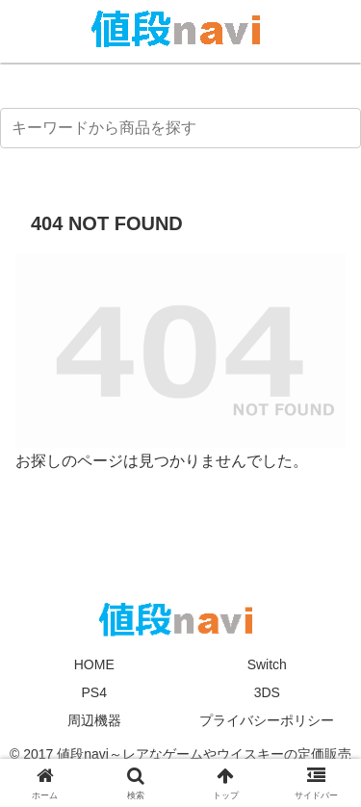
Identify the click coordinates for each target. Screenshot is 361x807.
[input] (180, 128)
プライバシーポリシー (266, 720)
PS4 (94, 692)
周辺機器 (94, 720)
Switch (267, 664)
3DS (267, 692)
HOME (94, 664)
